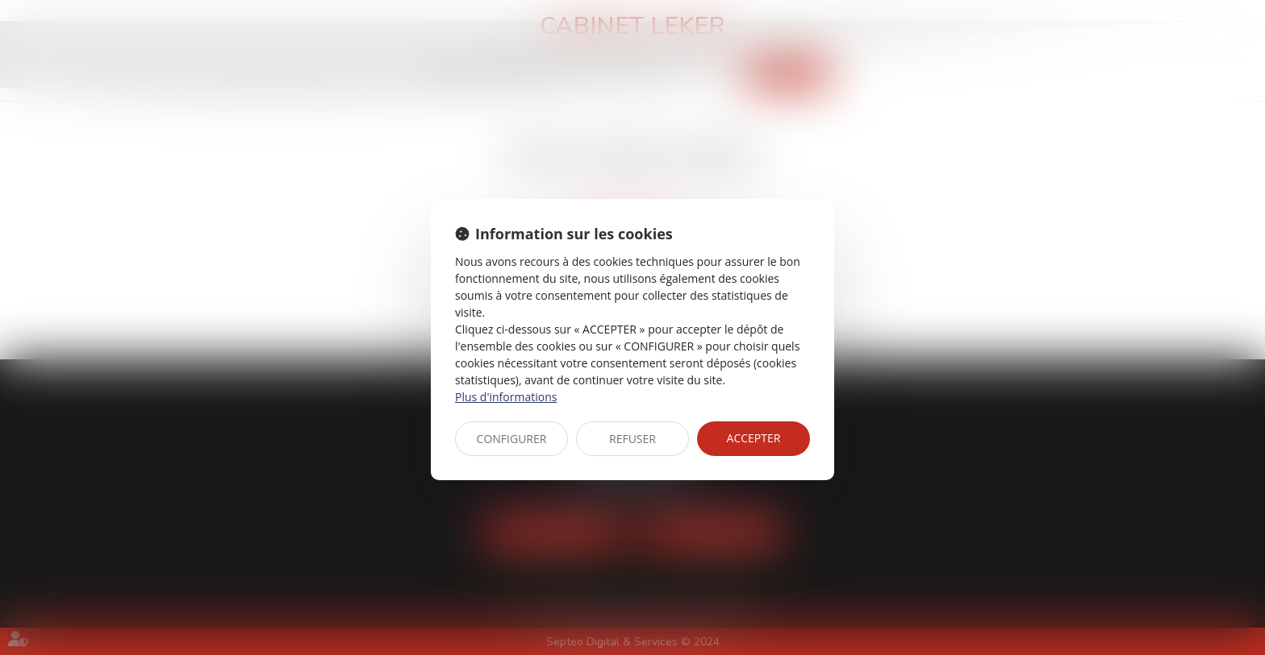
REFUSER (632, 438)
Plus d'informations (506, 396)
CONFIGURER (512, 438)
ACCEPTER (754, 438)
